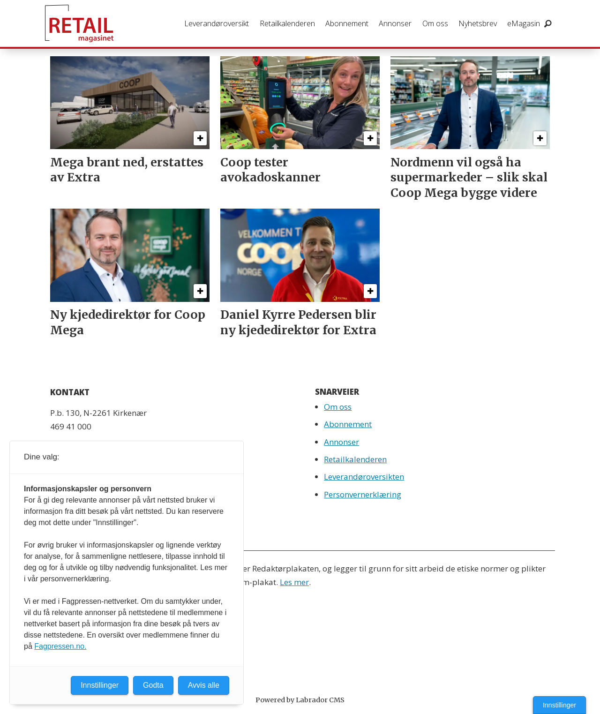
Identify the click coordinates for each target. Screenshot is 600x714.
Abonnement (346, 23)
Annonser (395, 23)
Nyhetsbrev (477, 23)
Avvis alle (203, 685)
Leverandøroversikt (216, 23)
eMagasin (523, 23)
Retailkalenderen (287, 23)
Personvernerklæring (362, 494)
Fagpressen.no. (60, 646)
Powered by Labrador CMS (300, 700)
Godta (153, 685)
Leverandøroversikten (364, 476)
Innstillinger (559, 705)
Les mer (294, 582)
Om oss (435, 23)
